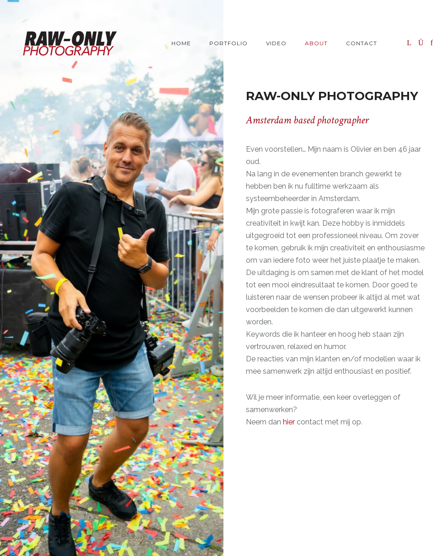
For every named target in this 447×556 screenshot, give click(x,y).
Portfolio (228, 43)
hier (289, 422)
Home (181, 43)
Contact (361, 43)
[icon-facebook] (432, 43)
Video (276, 43)
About (316, 43)
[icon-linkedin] (411, 43)
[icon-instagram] (423, 43)
